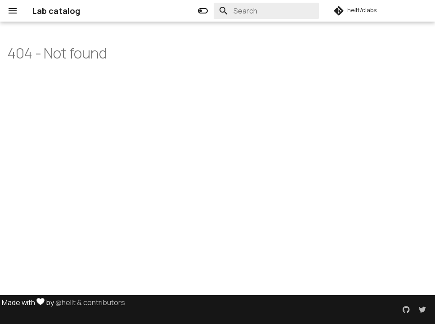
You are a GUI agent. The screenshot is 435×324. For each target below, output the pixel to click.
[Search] (266, 11)
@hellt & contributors (90, 302)
